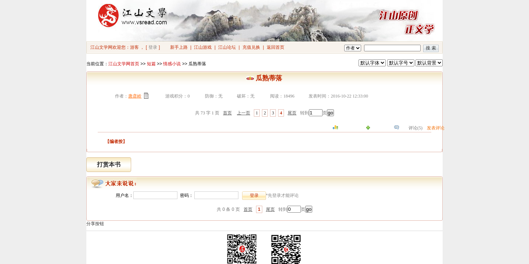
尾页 (292, 112)
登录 (152, 47)
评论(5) (415, 128)
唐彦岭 (134, 96)
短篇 (151, 63)
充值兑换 (251, 47)
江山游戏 (203, 47)
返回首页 (275, 47)
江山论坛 (227, 47)
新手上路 (179, 47)
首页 (227, 112)
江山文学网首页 (123, 63)
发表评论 (436, 128)
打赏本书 (108, 164)
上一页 (243, 112)
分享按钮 (95, 223)
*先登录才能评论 (282, 195)
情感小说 (172, 63)
